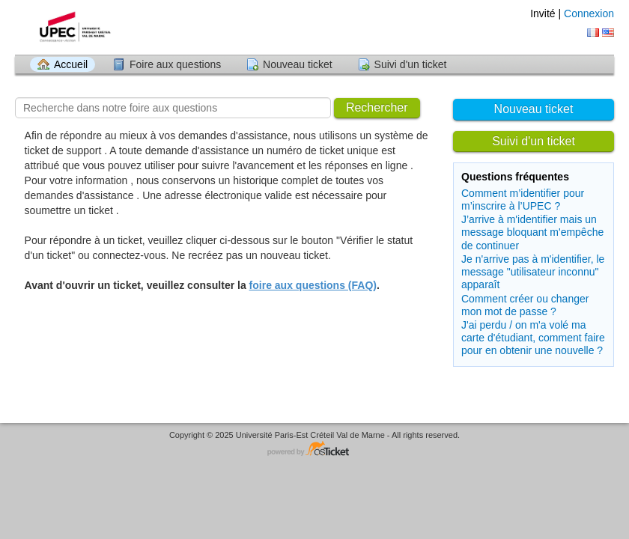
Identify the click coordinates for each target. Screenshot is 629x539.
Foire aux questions (175, 64)
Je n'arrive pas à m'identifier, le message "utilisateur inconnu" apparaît (532, 271)
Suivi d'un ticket (410, 64)
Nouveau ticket (297, 64)
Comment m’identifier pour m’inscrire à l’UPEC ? (522, 199)
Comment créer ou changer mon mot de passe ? (525, 305)
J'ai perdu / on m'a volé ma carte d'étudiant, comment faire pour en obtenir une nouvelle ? (533, 337)
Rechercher (377, 107)
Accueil (71, 64)
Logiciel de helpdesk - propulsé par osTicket (314, 449)
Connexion (589, 13)
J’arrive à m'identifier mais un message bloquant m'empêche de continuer (532, 232)
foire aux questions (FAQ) (313, 285)
